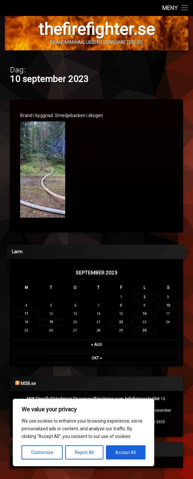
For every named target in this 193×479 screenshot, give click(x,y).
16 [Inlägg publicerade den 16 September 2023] (144, 313)
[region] (83, 432)
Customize (42, 452)
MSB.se (28, 383)
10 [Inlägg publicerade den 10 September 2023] (168, 305)
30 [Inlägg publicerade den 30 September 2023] (144, 330)
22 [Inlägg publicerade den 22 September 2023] (121, 322)
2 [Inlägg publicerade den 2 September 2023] (144, 297)
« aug (96, 344)
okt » (97, 358)
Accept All (125, 452)
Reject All (84, 452)
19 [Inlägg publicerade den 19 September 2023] (51, 322)
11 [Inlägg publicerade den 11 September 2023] (26, 313)
